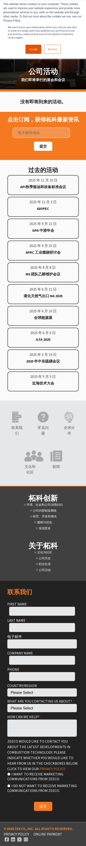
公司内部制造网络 (43, 510)
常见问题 (43, 430)
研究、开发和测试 (43, 516)
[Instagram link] (26, 839)
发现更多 (43, 528)
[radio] (42, 776)
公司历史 (43, 558)
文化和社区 (30, 469)
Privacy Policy (16, 834)
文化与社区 (43, 552)
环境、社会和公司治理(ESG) (43, 504)
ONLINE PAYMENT (47, 834)
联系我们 (16, 430)
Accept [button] (33, 49)
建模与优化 (43, 522)
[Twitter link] (19, 839)
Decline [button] (52, 49)
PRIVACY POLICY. (52, 768)
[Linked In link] (13, 839)
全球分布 (69, 430)
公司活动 (43, 570)
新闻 (56, 466)
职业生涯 (43, 564)
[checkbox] (42, 782)
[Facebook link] (7, 839)
